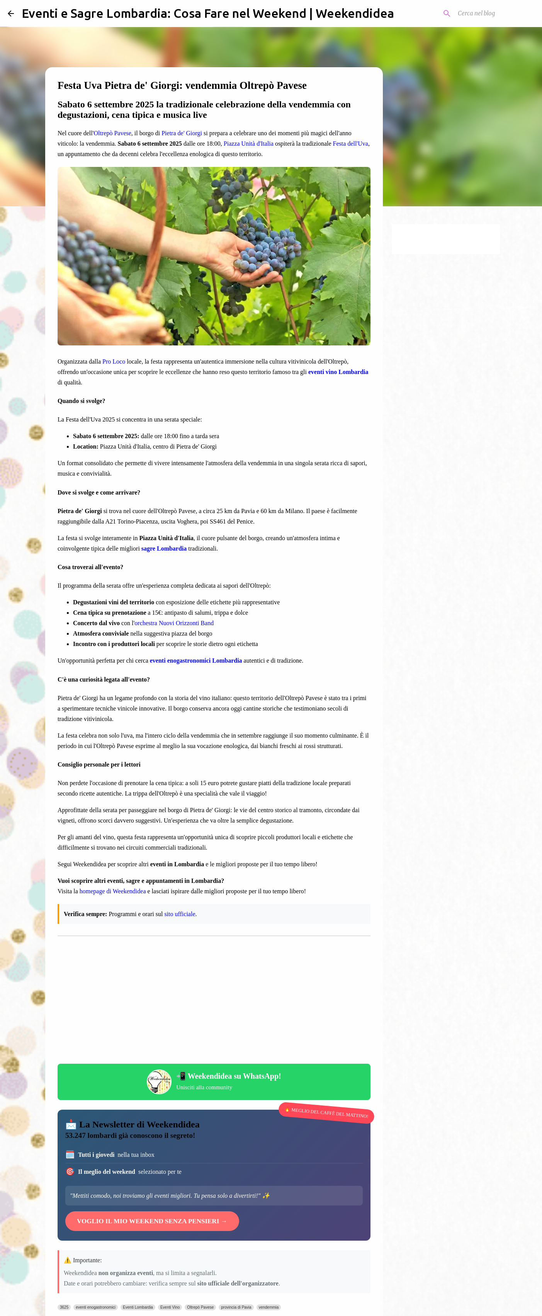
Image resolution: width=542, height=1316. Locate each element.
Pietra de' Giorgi (181, 133)
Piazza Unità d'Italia (249, 143)
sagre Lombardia (164, 548)
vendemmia (269, 1307)
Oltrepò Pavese (112, 133)
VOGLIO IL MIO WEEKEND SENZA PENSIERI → (152, 1221)
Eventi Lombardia (138, 1307)
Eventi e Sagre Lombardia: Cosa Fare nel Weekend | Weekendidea (208, 13)
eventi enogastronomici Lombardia (196, 660)
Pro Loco (113, 361)
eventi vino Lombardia (338, 372)
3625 (64, 1307)
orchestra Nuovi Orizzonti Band (174, 623)
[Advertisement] (214, 1002)
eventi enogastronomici (96, 1307)
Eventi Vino (170, 1307)
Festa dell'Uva (350, 143)
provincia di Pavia (236, 1307)
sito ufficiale (179, 914)
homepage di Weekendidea (113, 891)
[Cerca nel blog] (495, 13)
